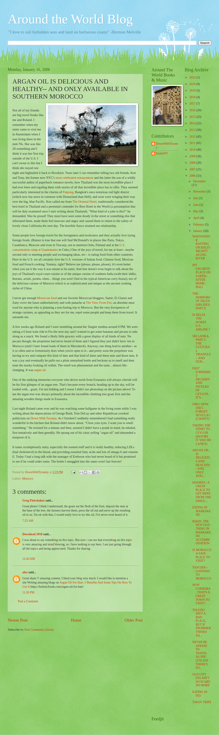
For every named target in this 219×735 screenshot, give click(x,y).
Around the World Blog (70, 19)
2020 (192, 84)
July (196, 198)
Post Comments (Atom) (39, 629)
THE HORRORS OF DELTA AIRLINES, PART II (201, 301)
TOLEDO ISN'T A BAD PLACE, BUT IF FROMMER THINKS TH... (201, 622)
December (199, 181)
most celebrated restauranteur (75, 177)
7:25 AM (27, 520)
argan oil (40, 370)
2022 (192, 77)
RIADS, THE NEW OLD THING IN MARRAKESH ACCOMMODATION (201, 532)
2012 (192, 136)
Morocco (27, 478)
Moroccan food (47, 298)
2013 (192, 130)
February (199, 224)
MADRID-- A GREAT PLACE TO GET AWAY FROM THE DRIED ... (201, 492)
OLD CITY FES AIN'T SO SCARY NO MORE (201, 680)
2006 (192, 175)
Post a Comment (28, 601)
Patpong (68, 192)
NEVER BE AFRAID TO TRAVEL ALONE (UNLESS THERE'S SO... (200, 654)
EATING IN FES (199, 693)
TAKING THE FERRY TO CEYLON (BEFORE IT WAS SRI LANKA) (201, 434)
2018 (192, 97)
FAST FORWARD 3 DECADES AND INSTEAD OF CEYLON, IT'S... (201, 383)
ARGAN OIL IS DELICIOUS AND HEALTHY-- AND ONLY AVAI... (201, 463)
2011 (192, 143)
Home (76, 620)
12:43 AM (28, 558)
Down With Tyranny (44, 418)
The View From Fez (98, 302)
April (196, 218)
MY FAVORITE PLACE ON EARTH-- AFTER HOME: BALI (201, 276)
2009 (192, 156)
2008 (192, 162)
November (200, 191)
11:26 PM (28, 592)
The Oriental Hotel (84, 201)
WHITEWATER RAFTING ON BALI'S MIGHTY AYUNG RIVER (201, 247)
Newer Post (18, 620)
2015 (192, 117)
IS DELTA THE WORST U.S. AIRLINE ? (201, 322)
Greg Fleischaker (33, 500)
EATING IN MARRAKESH (201, 511)
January (198, 231)
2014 (192, 123)
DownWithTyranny (167, 145)
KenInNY (162, 153)
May (196, 211)
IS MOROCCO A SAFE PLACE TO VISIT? (201, 555)
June (196, 204)
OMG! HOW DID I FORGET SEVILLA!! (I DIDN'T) (201, 411)
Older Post (134, 620)
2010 (192, 149)
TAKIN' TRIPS (201, 702)
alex (25, 572)
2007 (192, 169)
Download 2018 (32, 534)
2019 (192, 90)
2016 (192, 110)
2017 (192, 103)
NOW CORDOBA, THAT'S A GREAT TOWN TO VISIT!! (201, 594)
